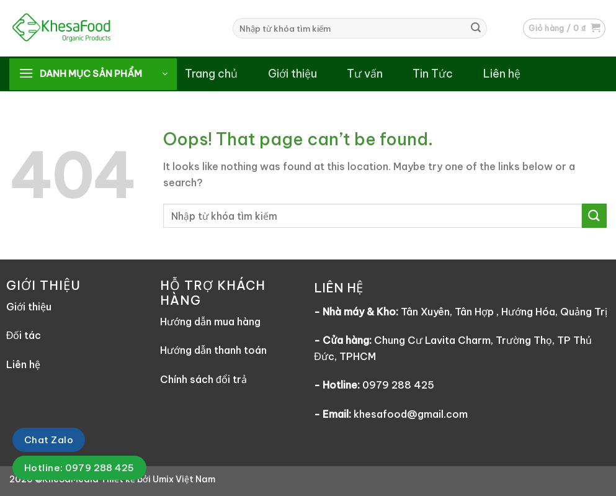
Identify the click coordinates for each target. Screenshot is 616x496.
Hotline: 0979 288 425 (79, 468)
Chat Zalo (48, 440)
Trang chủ (211, 73)
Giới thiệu (292, 73)
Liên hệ (501, 73)
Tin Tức (433, 73)
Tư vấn (365, 73)
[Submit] (475, 28)
